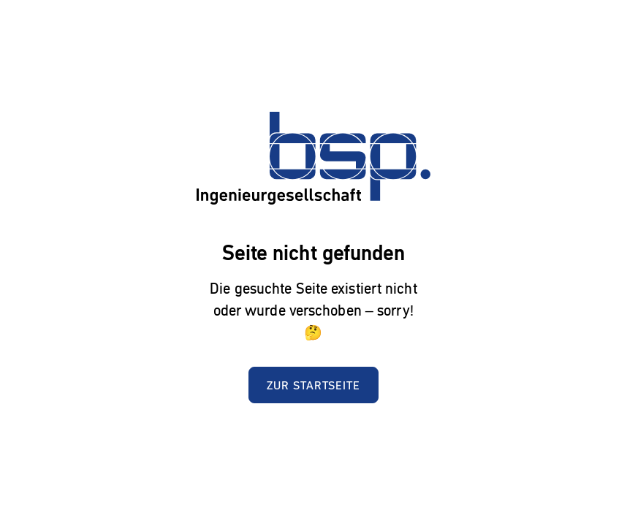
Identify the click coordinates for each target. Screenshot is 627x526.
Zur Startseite (313, 385)
